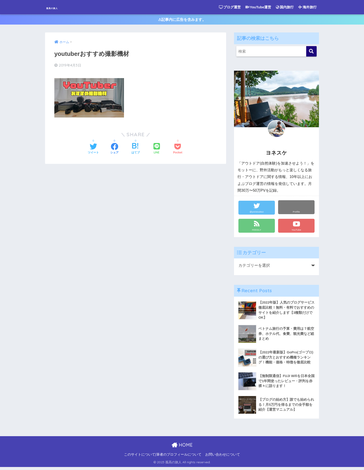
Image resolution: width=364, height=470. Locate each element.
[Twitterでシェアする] (93, 149)
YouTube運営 (258, 7)
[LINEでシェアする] (156, 149)
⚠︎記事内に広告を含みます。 (182, 20)
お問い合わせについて (222, 457)
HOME (182, 448)
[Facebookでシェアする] (114, 149)
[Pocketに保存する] (177, 149)
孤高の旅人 (60, 7)
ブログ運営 (230, 7)
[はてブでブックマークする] (135, 149)
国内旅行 (285, 7)
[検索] (311, 53)
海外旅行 (307, 7)
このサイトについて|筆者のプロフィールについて (163, 457)
